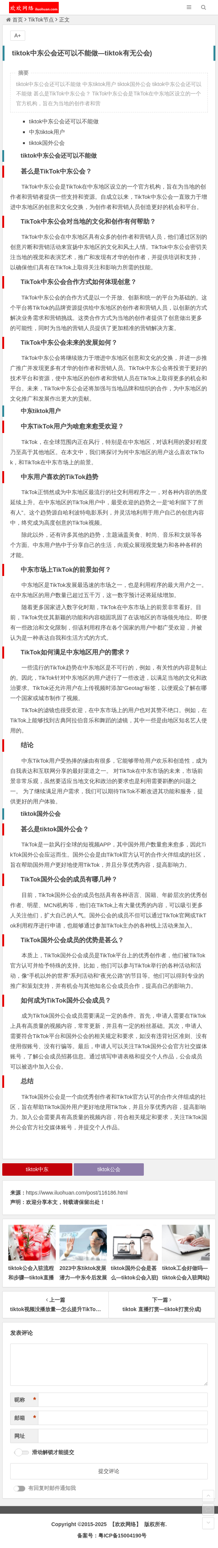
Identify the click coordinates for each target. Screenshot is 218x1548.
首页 (14, 20)
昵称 (25, 1400)
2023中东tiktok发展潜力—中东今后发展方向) (83, 1277)
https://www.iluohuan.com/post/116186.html (77, 1193)
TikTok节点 (41, 20)
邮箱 (25, 1418)
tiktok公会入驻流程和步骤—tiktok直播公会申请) (31, 1277)
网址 (19, 1436)
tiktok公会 (109, 1169)
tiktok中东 (37, 1169)
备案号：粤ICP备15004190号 (111, 1536)
